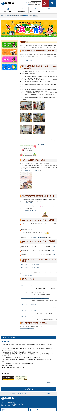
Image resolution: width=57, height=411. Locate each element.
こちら (53, 246)
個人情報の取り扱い (12, 393)
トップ (2, 15)
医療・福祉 (7, 15)
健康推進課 (35, 15)
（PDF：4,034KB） (32, 144)
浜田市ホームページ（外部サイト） (32, 170)
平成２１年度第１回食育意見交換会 (28, 310)
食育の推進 (20, 15)
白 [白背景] (32, 2)
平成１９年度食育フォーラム (27, 316)
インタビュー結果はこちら (26, 60)
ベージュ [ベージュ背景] (38, 2)
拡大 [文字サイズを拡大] (36, 4)
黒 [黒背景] (34, 2)
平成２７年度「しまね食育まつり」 (28, 285)
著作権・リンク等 (22, 393)
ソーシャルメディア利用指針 (44, 393)
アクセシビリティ (32, 393)
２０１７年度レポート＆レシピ (27, 202)
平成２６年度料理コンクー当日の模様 (30, 264)
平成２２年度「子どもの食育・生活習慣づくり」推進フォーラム (35, 298)
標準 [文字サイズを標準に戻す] (39, 4)
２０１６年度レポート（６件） (29, 210)
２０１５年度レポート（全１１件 (32, 211)
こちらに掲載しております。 (27, 275)
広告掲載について (51, 382)
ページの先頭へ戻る (28, 389)
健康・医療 (12, 15)
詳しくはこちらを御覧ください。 (27, 328)
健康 (16, 15)
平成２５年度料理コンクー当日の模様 (30, 267)
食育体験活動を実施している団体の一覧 (35, 237)
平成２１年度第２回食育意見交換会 (28, 304)
